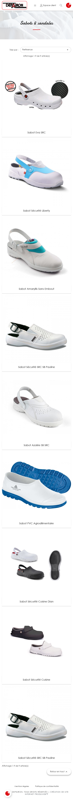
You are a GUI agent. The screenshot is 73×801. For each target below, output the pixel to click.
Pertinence (45, 49)
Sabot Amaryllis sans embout (36, 288)
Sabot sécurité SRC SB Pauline (36, 367)
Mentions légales (21, 786)
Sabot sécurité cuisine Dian (36, 601)
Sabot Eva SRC (36, 132)
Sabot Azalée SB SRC (36, 445)
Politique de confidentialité (47, 786)
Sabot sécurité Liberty (36, 210)
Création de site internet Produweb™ (47, 793)
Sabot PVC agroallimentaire (36, 523)
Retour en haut (59, 771)
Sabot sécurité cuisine (36, 679)
